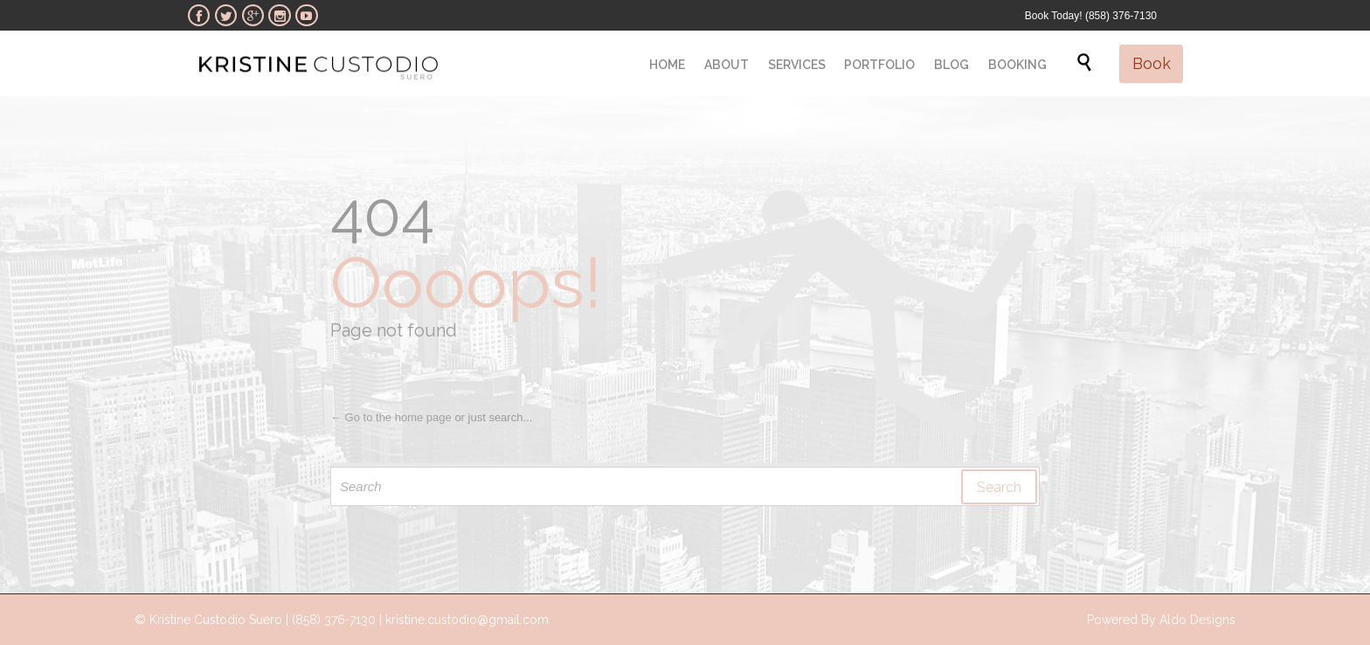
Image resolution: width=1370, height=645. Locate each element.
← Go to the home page (391, 417)
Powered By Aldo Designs (1161, 620)
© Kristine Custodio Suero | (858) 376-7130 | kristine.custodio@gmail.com (342, 620)
